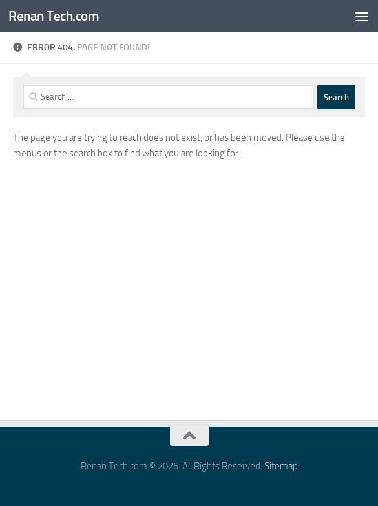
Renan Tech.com (53, 16)
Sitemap (281, 466)
